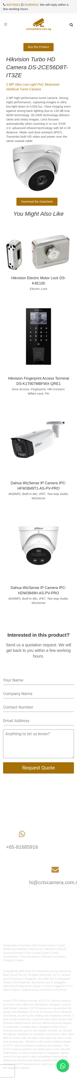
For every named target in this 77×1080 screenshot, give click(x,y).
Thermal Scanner (13, 952)
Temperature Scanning (16, 945)
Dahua (61, 949)
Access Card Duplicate (16, 982)
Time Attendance (30, 956)
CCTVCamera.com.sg (24, 1000)
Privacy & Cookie (13, 960)
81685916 (31, 4)
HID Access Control (43, 945)
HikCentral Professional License (22, 986)
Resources (36, 949)
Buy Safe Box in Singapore (54, 978)
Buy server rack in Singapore (49, 982)
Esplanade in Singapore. (45, 1052)
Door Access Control (38, 952)
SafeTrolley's (10, 1008)
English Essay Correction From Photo (44, 989)
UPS (55, 952)
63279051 (13, 4)
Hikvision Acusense (53, 956)
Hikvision (50, 949)
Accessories (10, 956)
